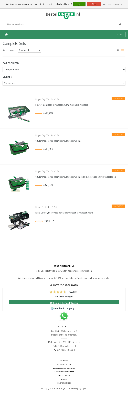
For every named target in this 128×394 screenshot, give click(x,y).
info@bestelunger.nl (66, 346)
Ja (79, 4)
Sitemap (64, 379)
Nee (94, 4)
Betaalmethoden (64, 364)
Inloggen (64, 361)
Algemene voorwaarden (64, 372)
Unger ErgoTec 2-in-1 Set (47, 99)
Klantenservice (64, 383)
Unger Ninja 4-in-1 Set (46, 207)
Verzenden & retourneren (64, 368)
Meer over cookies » (112, 4)
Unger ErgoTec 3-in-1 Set (47, 135)
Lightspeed (83, 388)
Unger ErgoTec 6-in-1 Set (47, 171)
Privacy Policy (64, 375)
